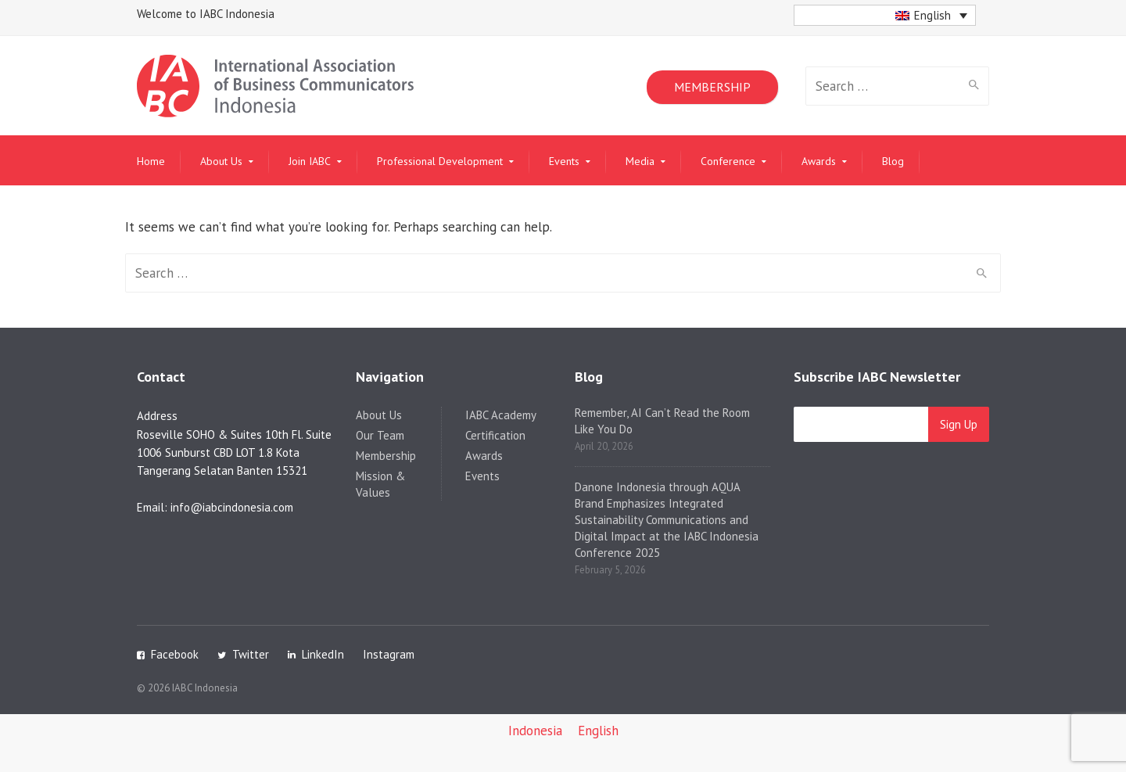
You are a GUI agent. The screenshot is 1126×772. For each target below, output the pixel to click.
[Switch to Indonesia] (535, 731)
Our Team (380, 435)
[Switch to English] (598, 731)
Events (564, 161)
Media (640, 161)
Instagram (388, 654)
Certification (495, 435)
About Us (221, 161)
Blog (893, 161)
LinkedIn (323, 654)
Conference (728, 161)
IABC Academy (500, 415)
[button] (885, 15)
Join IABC (310, 161)
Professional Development (440, 161)
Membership (386, 455)
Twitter (250, 654)
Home (151, 161)
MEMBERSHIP (712, 87)
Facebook (175, 654)
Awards (818, 161)
